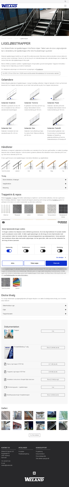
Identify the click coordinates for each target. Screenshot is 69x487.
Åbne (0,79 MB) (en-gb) (53, 379)
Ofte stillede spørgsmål (42, 458)
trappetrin (8, 198)
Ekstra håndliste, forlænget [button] (11, 179)
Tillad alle (56, 263)
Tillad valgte (34, 263)
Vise (53, 331)
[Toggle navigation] (65, 5)
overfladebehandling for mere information (16, 275)
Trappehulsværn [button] (7, 314)
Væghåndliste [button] (7, 184)
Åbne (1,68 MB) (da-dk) (53, 395)
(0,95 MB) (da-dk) (53, 371)
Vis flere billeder (34, 435)
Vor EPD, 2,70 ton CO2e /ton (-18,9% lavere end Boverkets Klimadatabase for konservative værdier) (31, 73)
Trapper (16, 38)
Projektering (39, 69)
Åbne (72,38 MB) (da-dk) (53, 347)
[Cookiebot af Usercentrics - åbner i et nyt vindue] (59, 222)
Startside (3, 38)
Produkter (10, 38)
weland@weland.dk (6, 465)
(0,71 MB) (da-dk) (53, 364)
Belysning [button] (6, 188)
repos (15, 198)
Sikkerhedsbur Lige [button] (8, 305)
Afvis (12, 263)
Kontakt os (55, 200)
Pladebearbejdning (24, 454)
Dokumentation (40, 454)
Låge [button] (4, 309)
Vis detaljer (60, 257)
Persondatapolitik (41, 456)
